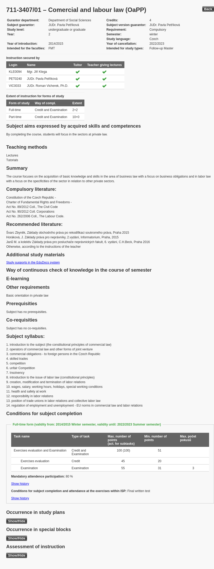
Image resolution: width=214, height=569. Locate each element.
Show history (20, 484)
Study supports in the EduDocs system (33, 262)
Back (208, 9)
